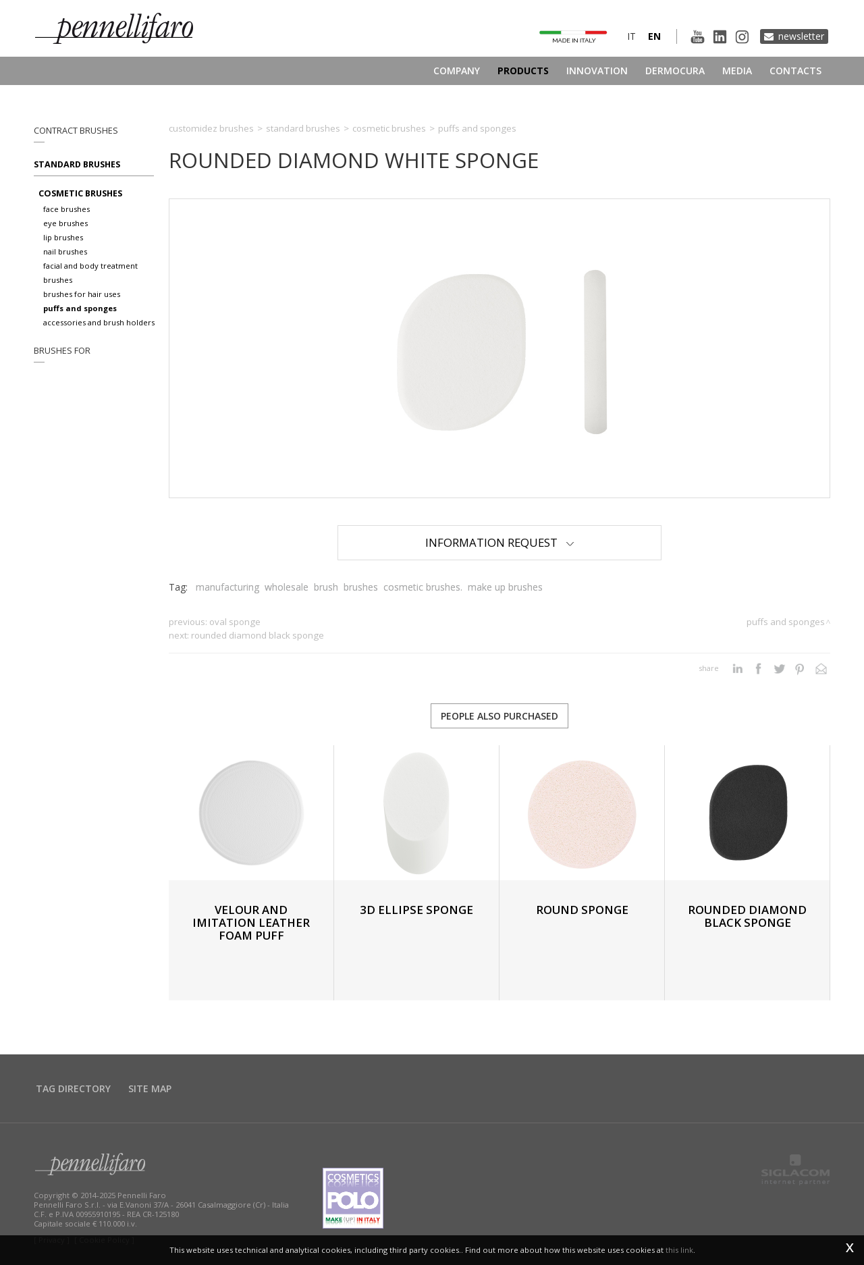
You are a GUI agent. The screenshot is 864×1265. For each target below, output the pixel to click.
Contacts (795, 70)
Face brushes (66, 209)
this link (679, 1250)
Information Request (499, 542)
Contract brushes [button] (76, 130)
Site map (149, 1088)
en (654, 36)
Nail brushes (65, 251)
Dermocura (675, 70)
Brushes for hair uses (81, 294)
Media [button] (737, 70)
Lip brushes (63, 237)
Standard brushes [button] (77, 164)
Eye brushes (65, 223)
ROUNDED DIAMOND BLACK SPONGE (257, 635)
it (631, 36)
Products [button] (523, 70)
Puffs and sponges (80, 308)
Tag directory (73, 1088)
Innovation (597, 70)
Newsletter (801, 36)
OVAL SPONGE (235, 622)
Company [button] (456, 70)
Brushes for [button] (62, 350)
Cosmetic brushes (80, 193)
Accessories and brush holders (99, 322)
